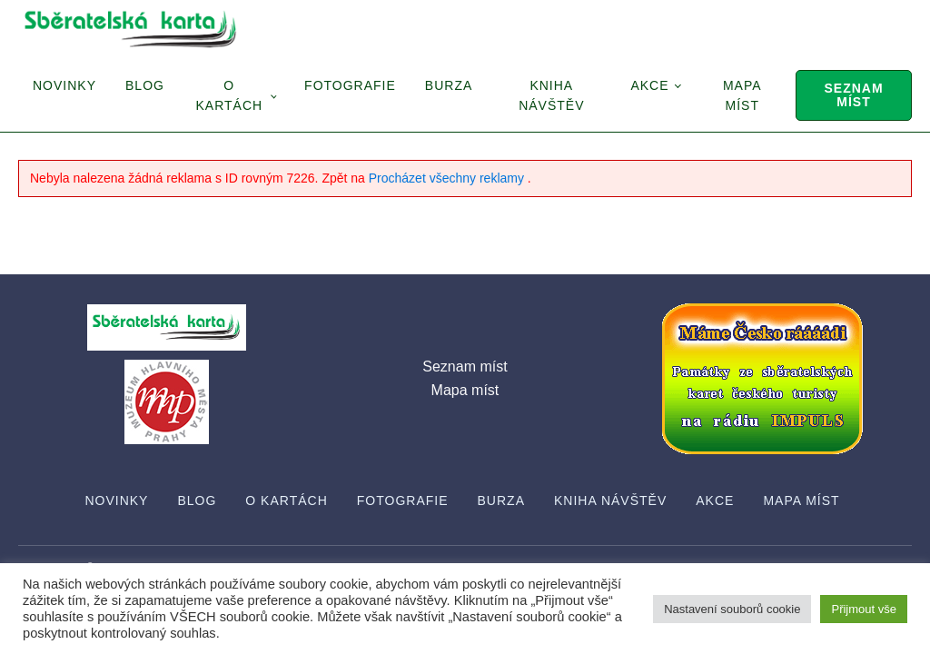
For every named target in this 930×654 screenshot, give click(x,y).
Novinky (64, 85)
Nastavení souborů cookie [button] (732, 609)
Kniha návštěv (551, 95)
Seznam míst (853, 95)
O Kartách (228, 95)
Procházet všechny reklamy (448, 178)
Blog (144, 85)
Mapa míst (742, 95)
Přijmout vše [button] (863, 609)
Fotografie (350, 85)
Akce (649, 85)
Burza (448, 85)
